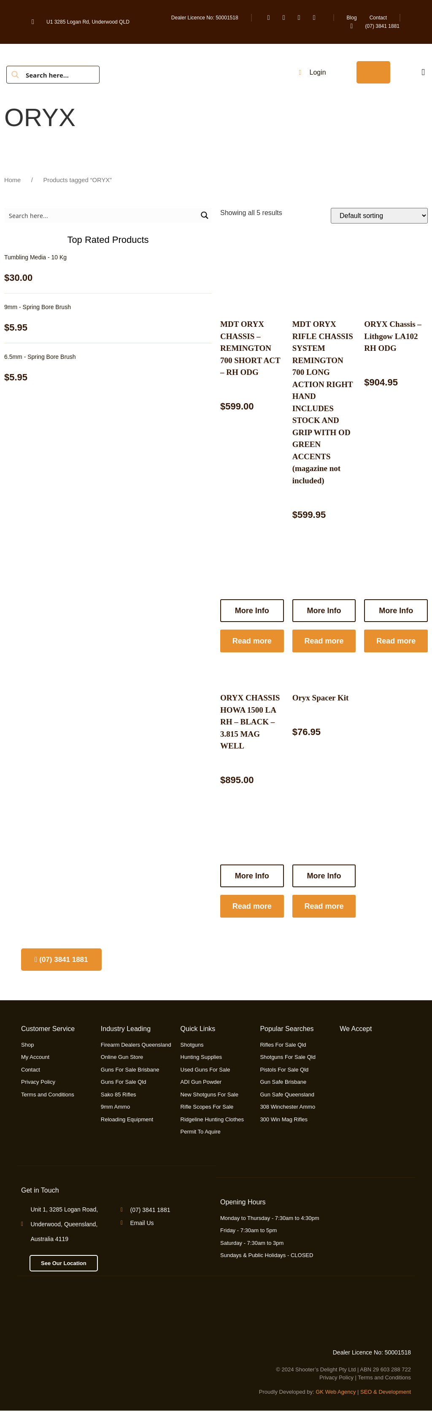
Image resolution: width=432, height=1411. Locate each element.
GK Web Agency (336, 1392)
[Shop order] (379, 215)
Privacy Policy (336, 1377)
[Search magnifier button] (15, 75)
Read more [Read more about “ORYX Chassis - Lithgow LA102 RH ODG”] (396, 641)
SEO (366, 1392)
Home (12, 180)
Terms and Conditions (384, 1377)
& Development (392, 1392)
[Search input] (59, 74)
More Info (396, 610)
